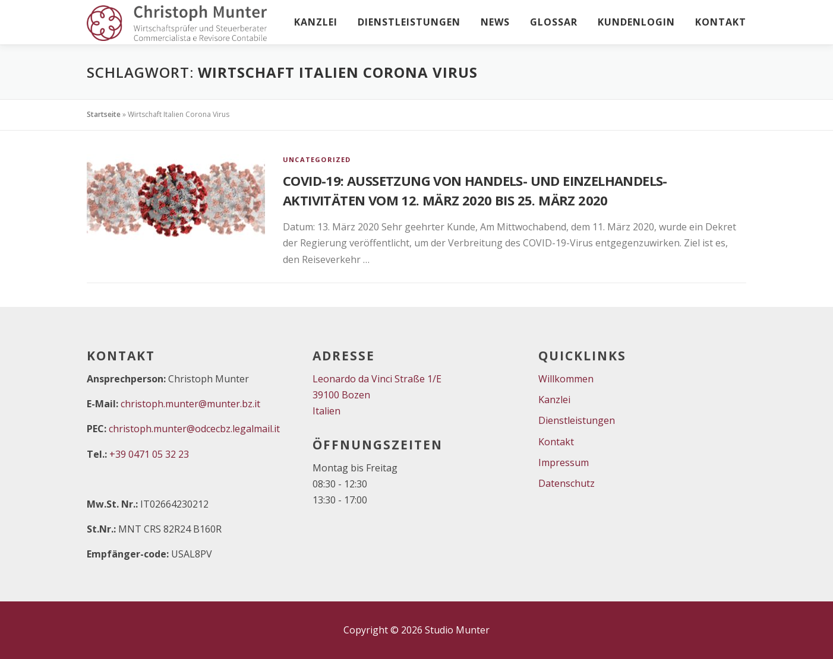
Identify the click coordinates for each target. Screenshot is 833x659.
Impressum (563, 462)
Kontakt (720, 21)
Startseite (104, 114)
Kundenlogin (636, 21)
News (495, 21)
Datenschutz (566, 483)
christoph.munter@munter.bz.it (190, 403)
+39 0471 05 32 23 (149, 454)
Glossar (554, 21)
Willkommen (566, 378)
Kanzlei (315, 21)
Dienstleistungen (409, 21)
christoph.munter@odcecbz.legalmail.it (194, 428)
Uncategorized (317, 159)
